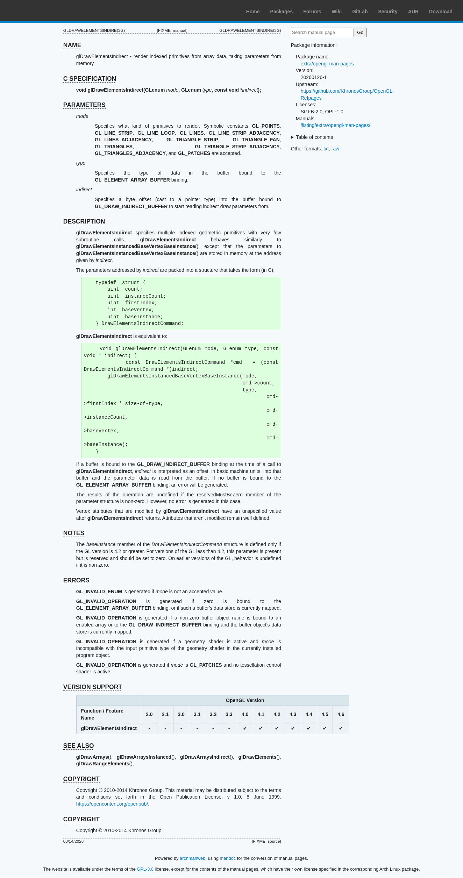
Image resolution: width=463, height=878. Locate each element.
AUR (413, 11)
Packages (281, 11)
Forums (312, 11)
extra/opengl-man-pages (327, 63)
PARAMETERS (84, 104)
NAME (72, 45)
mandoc (228, 858)
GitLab (360, 11)
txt (326, 148)
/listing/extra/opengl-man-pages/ (335, 125)
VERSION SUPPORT (92, 687)
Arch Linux (38, 10)
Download (441, 11)
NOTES (73, 533)
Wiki (337, 11)
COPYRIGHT (81, 779)
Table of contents (314, 137)
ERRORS (76, 580)
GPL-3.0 (145, 869)
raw (336, 148)
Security (388, 11)
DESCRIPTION (84, 221)
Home (253, 11)
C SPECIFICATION (89, 78)
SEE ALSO (78, 745)
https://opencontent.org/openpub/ (112, 804)
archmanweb (192, 858)
